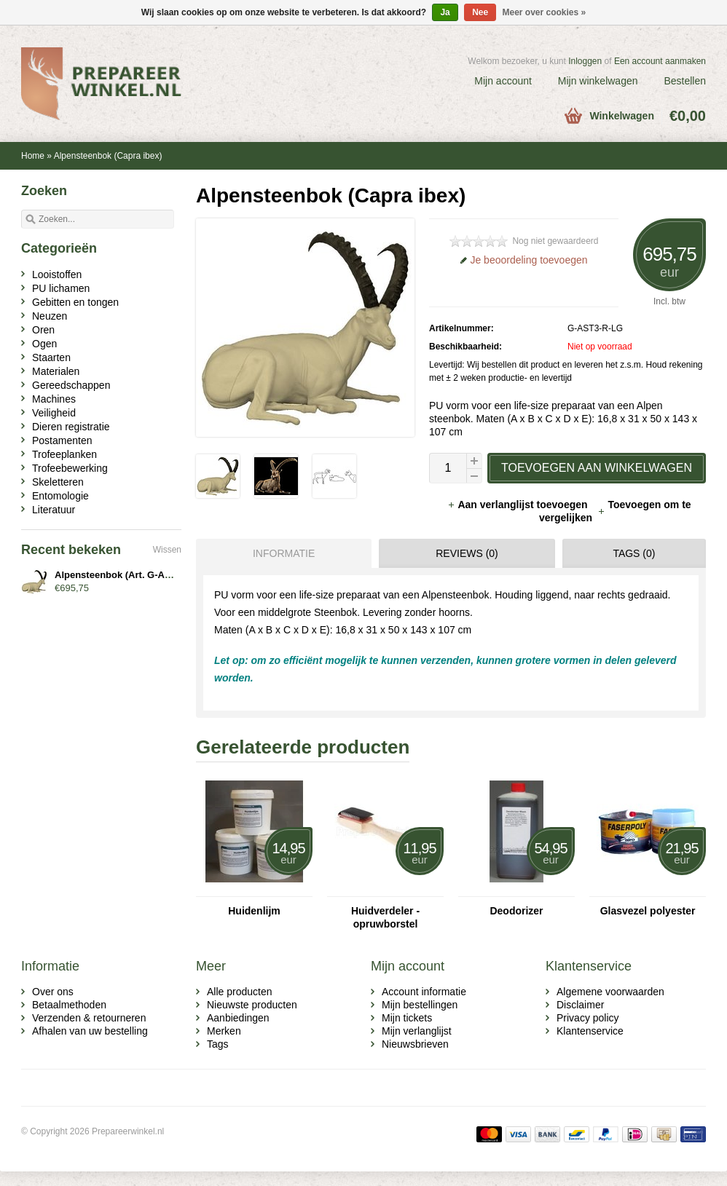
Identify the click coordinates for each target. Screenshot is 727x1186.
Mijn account (503, 81)
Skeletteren (58, 482)
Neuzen (49, 316)
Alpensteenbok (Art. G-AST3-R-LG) (133, 574)
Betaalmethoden (69, 1005)
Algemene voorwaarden (610, 991)
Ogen (44, 343)
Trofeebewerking (70, 468)
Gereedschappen (71, 385)
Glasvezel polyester (648, 911)
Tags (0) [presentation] (634, 553)
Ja (444, 12)
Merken (224, 1031)
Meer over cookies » (544, 12)
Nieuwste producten (252, 1005)
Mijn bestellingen (419, 1005)
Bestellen (685, 81)
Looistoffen (57, 274)
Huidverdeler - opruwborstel (385, 917)
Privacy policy (588, 1018)
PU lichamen (61, 288)
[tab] (280, 553)
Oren (43, 330)
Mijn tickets (407, 1018)
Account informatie (424, 991)
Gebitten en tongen (75, 302)
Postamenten (62, 440)
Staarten (51, 357)
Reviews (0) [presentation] (467, 553)
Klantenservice (590, 1031)
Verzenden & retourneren (89, 1018)
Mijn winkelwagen (598, 81)
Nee (480, 12)
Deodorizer (516, 911)
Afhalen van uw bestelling (90, 1031)
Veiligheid (54, 413)
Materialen (55, 371)
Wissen (167, 550)
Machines (54, 399)
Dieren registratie (71, 426)
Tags (218, 1044)
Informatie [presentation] (284, 553)
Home (32, 156)
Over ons (53, 991)
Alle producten (239, 991)
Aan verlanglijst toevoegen (518, 504)
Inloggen (585, 61)
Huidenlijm (254, 911)
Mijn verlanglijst (417, 1031)
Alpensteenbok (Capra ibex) (108, 156)
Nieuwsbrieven (415, 1044)
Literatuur (53, 509)
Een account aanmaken (660, 61)
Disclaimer (580, 1005)
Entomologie (60, 496)
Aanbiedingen (238, 1018)
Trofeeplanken (64, 454)
